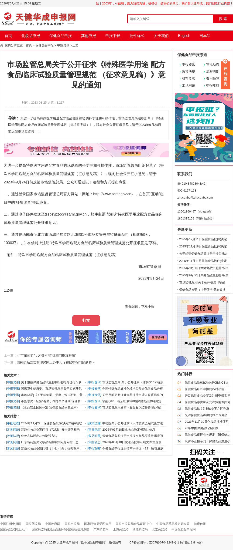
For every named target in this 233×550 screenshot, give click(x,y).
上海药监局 (120, 529)
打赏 (86, 320)
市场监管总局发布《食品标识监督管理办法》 (132, 407)
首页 (8, 36)
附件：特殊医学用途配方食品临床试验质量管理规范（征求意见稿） (61, 255)
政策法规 (188, 71)
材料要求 (188, 78)
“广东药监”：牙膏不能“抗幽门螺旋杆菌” (48, 355)
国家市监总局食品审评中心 (134, 524)
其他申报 (88, 36)
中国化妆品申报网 (183, 529)
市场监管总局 (150, 267)
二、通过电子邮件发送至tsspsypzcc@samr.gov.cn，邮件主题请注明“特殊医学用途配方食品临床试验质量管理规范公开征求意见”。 (83, 218)
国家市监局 (72, 524)
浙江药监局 (140, 529)
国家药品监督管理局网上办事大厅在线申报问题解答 (54, 362)
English (184, 36)
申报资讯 (63, 45)
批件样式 (137, 36)
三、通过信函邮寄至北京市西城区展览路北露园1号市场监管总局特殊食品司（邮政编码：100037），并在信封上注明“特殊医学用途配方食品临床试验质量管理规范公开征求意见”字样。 (82, 239)
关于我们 (161, 36)
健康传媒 (200, 524)
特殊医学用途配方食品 (44, 165)
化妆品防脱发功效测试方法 (39, 436)
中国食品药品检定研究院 (173, 524)
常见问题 (188, 85)
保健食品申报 (60, 36)
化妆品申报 (30, 36)
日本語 (205, 36)
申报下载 (112, 36)
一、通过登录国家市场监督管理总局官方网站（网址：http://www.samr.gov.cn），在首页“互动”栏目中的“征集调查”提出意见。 (84, 198)
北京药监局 (159, 529)
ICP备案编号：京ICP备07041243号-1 (154, 542)
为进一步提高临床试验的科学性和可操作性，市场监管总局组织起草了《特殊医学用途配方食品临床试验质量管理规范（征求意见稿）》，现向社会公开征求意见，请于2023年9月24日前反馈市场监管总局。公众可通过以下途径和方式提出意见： (84, 173)
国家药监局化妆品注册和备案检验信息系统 (60, 529)
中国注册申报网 (10, 524)
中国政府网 (52, 524)
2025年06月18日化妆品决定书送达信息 (128, 429)
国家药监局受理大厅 (97, 524)
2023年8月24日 (151, 278)
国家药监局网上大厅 (13, 529)
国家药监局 (33, 524)
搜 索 (223, 19)
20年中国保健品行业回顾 (201, 428)
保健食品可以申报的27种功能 (204, 389)
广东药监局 (101, 529)
